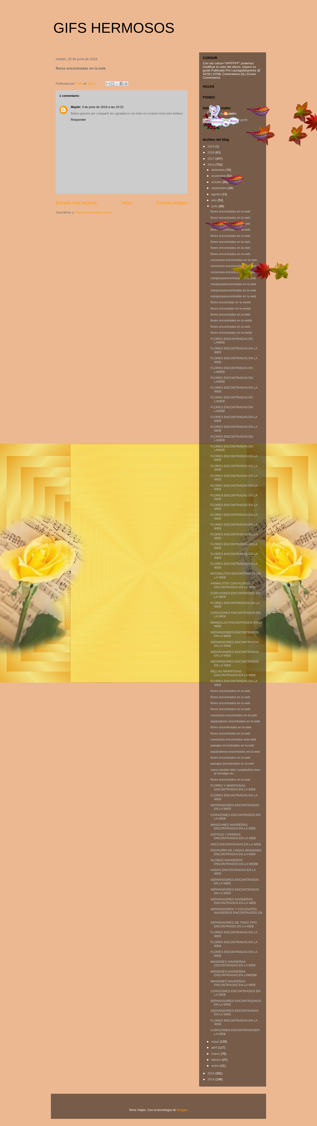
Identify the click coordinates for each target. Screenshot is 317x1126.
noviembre (219, 176)
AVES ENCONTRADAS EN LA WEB (235, 844)
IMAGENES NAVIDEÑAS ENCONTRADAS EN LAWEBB (233, 973)
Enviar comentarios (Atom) (93, 212)
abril (214, 1047)
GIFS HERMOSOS (114, 28)
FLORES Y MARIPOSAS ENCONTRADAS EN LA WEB (232, 787)
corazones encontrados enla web (233, 739)
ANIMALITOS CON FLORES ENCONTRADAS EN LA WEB (232, 585)
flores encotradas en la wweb (230, 302)
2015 (211, 1073)
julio (214, 200)
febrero (216, 1059)
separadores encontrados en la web (235, 721)
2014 (211, 1079)
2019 (211, 146)
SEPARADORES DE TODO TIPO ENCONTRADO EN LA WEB (233, 924)
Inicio (127, 203)
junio (215, 206)
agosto (216, 194)
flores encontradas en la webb (231, 320)
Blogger (182, 1110)
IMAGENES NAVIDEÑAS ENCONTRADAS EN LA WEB (232, 963)
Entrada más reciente (76, 203)
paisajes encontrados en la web (232, 745)
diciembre (218, 170)
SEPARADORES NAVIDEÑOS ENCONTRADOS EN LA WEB (233, 901)
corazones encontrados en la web (233, 715)
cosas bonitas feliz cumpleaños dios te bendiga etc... (235, 771)
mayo (215, 1041)
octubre (217, 182)
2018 (211, 152)
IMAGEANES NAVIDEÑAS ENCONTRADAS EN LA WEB (232, 826)
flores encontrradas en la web (230, 727)
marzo (216, 1053)
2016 (211, 164)
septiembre (219, 188)
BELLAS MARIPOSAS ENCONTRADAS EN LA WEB (232, 673)
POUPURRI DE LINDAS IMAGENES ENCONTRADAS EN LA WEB (235, 852)
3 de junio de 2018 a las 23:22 (102, 107)
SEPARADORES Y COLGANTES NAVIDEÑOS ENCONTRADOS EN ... (236, 912)
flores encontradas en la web (230, 236)
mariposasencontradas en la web (233, 284)
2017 (211, 158)
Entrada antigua (172, 203)
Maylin (75, 107)
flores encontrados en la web (230, 248)
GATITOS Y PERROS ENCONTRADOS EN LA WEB (233, 836)
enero (215, 1065)
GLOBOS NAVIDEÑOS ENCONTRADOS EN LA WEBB (234, 862)
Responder (78, 119)
